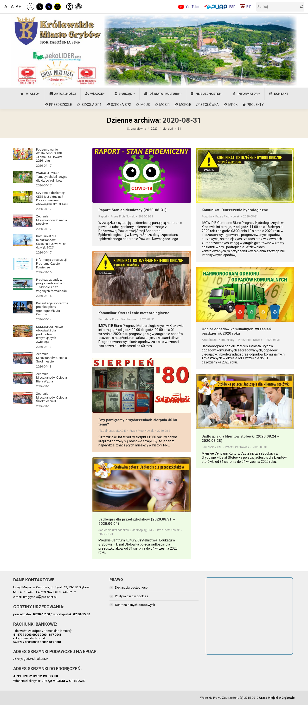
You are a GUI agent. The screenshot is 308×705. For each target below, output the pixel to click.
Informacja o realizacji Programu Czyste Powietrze (51, 263)
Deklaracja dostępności (131, 587)
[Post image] (22, 154)
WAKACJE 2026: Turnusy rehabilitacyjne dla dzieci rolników (51, 176)
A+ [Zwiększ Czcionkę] (18, 6)
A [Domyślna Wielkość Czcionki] (12, 6)
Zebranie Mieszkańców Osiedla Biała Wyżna (51, 377)
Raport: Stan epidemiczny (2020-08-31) (132, 210)
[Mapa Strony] (78, 6)
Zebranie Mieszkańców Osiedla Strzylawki (51, 220)
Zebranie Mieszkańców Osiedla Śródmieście (51, 357)
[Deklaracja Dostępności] (69, 6)
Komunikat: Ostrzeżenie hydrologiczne (235, 210)
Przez (123, 216)
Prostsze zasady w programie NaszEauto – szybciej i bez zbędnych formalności (51, 285)
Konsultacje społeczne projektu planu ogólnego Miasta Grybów (52, 308)
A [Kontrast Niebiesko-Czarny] (49, 7)
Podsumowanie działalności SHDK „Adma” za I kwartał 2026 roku (50, 155)
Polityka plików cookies (131, 596)
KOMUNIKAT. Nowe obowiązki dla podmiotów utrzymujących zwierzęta (49, 334)
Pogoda (207, 216)
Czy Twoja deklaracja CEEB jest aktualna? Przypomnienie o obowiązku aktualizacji (52, 198)
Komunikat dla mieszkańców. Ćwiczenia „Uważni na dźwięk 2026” (51, 241)
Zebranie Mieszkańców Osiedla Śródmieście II (51, 397)
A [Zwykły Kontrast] (30, 7)
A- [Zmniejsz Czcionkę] (6, 6)
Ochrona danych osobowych (135, 605)
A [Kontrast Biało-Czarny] (39, 7)
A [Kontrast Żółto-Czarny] (57, 7)
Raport (102, 216)
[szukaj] (280, 7)
